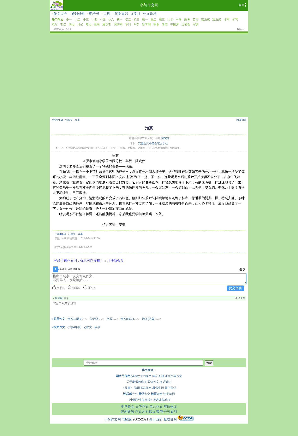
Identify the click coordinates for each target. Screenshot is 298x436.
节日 (128, 24)
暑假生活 (158, 387)
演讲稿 (118, 24)
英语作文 (170, 406)
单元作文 (156, 406)
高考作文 (142, 406)
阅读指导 (241, 119)
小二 (77, 19)
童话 (97, 24)
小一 (69, 19)
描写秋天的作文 (141, 376)
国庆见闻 (158, 376)
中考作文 (127, 406)
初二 (128, 19)
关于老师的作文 (136, 381)
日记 (80, 24)
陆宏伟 (165, 138)
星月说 (58, 298)
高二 (153, 19)
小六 (111, 19)
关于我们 (155, 419)
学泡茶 (97, 318)
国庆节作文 (123, 376)
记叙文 (69, 119)
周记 (71, 24)
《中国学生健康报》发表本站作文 (149, 399)
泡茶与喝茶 (77, 318)
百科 (106, 13)
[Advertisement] (149, 86)
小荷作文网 (149, 5)
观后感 (216, 19)
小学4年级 (57, 119)
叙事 (77, 119)
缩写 (227, 19)
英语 (195, 19)
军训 (196, 24)
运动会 (185, 24)
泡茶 (112, 318)
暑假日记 (170, 387)
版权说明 (170, 419)
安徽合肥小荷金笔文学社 (153, 143)
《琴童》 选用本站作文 (136, 387)
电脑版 (127, 419)
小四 (94, 19)
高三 (162, 19)
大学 (170, 19)
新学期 (146, 24)
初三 (136, 19)
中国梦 (174, 24)
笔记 (88, 24)
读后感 (205, 19)
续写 (55, 24)
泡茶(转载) (129, 318)
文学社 (136, 13)
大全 (130, 393)
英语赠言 (166, 381)
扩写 (235, 19)
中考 (178, 19)
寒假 (156, 24)
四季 (136, 24)
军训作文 (153, 381)
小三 (86, 19)
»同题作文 (58, 318)
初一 (120, 19)
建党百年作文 (173, 376)
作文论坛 (149, 13)
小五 (103, 19)
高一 (145, 19)
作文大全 (60, 13)
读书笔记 (169, 393)
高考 (187, 19)
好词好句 (78, 13)
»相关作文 (58, 327)
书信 (63, 24)
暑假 (165, 24)
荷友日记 (121, 13)
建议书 (106, 24)
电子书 (94, 13)
